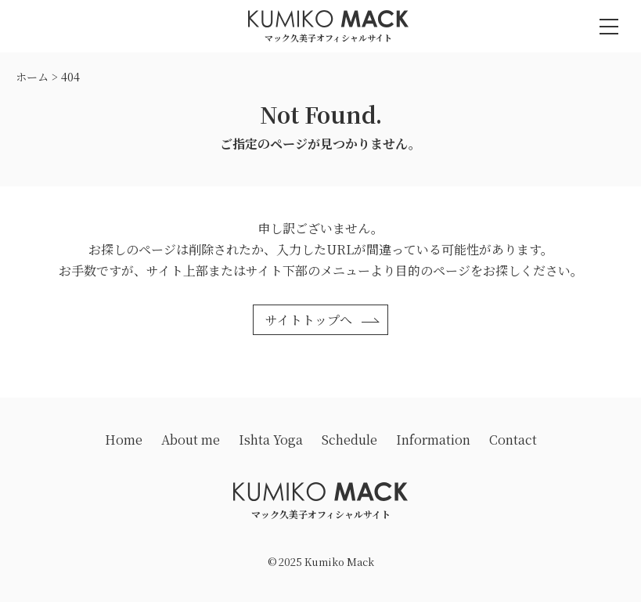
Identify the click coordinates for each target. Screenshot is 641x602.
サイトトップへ (308, 320)
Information (433, 440)
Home (123, 440)
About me (190, 440)
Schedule (349, 440)
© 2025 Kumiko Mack (321, 561)
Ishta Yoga (271, 440)
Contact (513, 440)
